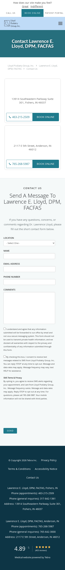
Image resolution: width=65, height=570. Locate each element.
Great (25, 6)
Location (8, 237)
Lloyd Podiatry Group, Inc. (21, 65)
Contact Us (32, 68)
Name (6, 250)
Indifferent (37, 6)
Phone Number (11, 276)
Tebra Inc (31, 460)
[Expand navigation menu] (60, 23)
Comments (9, 289)
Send (10, 430)
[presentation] (29, 414)
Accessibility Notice (46, 469)
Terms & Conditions (19, 469)
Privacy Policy (49, 460)
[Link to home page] (28, 23)
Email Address (11, 263)
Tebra (47, 557)
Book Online (45, 117)
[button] (32, 13)
